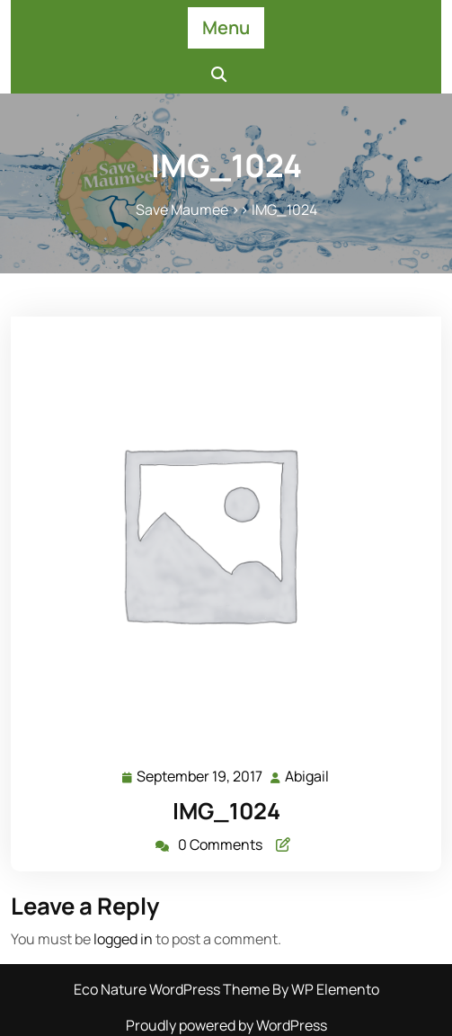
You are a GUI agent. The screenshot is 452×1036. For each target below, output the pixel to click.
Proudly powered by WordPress (226, 1025)
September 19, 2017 (200, 776)
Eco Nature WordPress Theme (173, 989)
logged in (123, 939)
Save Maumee (182, 209)
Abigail (308, 775)
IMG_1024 (226, 810)
